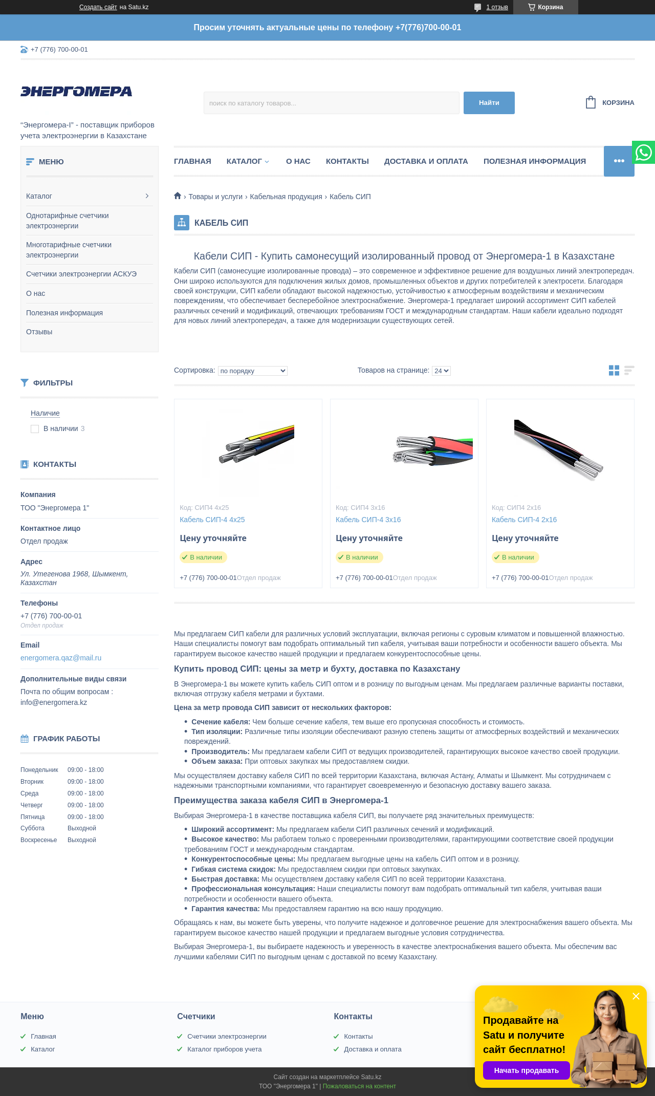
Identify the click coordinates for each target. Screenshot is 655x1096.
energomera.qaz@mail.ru (60, 658)
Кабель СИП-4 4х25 (212, 519)
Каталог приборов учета (224, 1049)
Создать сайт (98, 7)
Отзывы (39, 332)
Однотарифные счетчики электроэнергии (67, 220)
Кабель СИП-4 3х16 (368, 519)
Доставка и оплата (426, 161)
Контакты (347, 161)
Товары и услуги (215, 196)
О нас (35, 293)
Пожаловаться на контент (359, 1086)
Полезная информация (64, 313)
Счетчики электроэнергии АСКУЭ (81, 274)
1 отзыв (497, 7)
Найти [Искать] (489, 102)
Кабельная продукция (286, 196)
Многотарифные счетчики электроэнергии (69, 250)
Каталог (39, 196)
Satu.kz (371, 1077)
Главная (192, 161)
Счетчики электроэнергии (226, 1036)
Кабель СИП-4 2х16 (524, 519)
